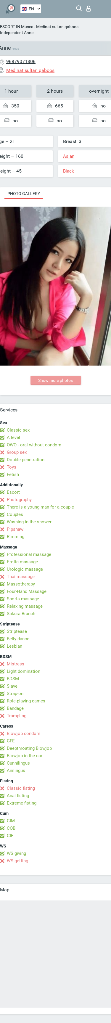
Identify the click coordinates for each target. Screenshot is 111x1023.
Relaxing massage (25, 606)
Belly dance (18, 638)
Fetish (13, 474)
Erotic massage (22, 561)
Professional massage (29, 554)
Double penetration (25, 459)
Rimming (15, 536)
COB (11, 828)
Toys (11, 467)
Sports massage (23, 598)
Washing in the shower (29, 522)
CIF (10, 835)
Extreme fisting (21, 803)
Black (68, 171)
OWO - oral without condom (34, 445)
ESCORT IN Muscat (17, 26)
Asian (68, 156)
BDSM (13, 678)
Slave (12, 686)
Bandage (15, 708)
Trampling (16, 715)
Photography (19, 499)
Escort (13, 492)
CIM (11, 820)
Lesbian (14, 646)
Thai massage (21, 576)
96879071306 (21, 61)
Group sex (17, 452)
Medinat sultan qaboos (57, 26)
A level (13, 437)
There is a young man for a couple (40, 507)
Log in (88, 8)
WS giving (16, 853)
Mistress (15, 664)
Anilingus (16, 770)
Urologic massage (25, 569)
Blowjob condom (23, 733)
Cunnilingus (18, 763)
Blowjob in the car (24, 755)
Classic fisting (21, 788)
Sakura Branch (21, 613)
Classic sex (18, 430)
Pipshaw (15, 529)
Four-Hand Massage (26, 591)
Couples (15, 514)
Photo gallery (23, 193)
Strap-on (15, 693)
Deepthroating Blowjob (29, 748)
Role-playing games (26, 701)
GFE (11, 741)
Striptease (17, 631)
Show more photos (55, 380)
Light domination (23, 671)
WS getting (17, 860)
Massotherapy (21, 584)
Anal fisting (18, 795)
